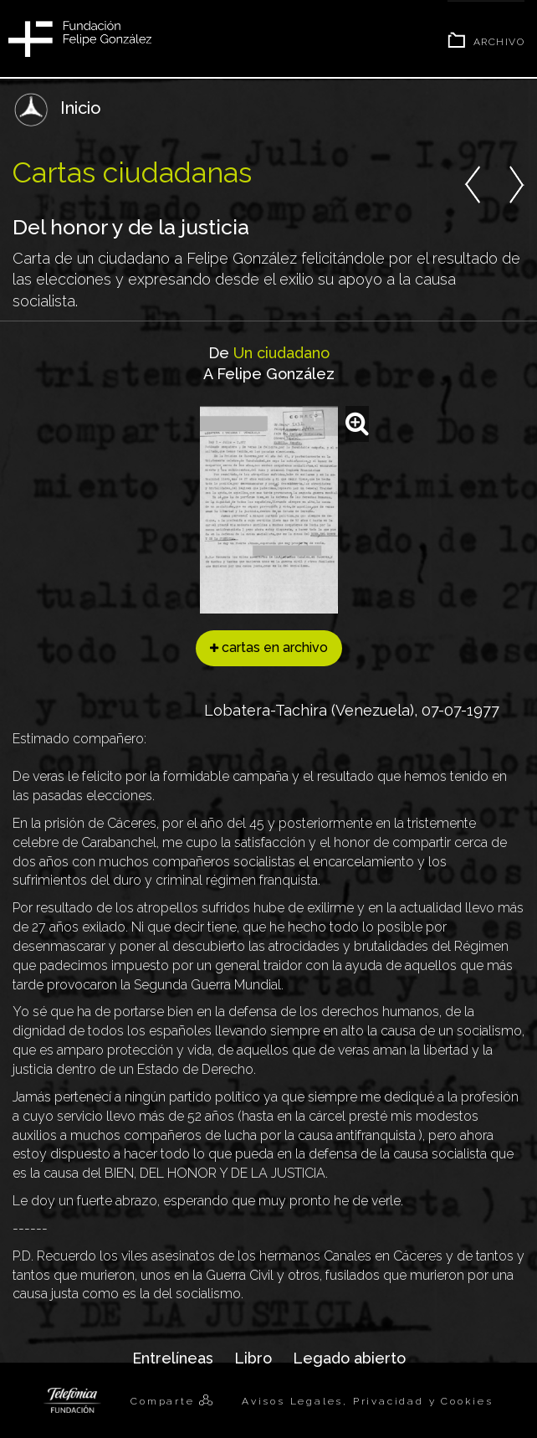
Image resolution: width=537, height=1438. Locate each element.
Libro (253, 1358)
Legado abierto (349, 1358)
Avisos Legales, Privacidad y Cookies (368, 1401)
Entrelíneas (172, 1358)
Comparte (164, 1401)
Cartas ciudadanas (132, 172)
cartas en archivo (269, 647)
